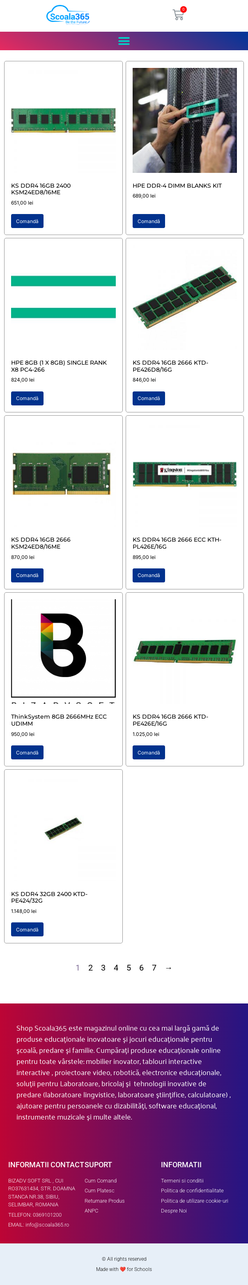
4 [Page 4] (116, 968)
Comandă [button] (27, 221)
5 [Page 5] (128, 968)
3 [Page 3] (103, 968)
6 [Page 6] (141, 968)
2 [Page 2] (90, 968)
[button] (124, 41)
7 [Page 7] (154, 968)
